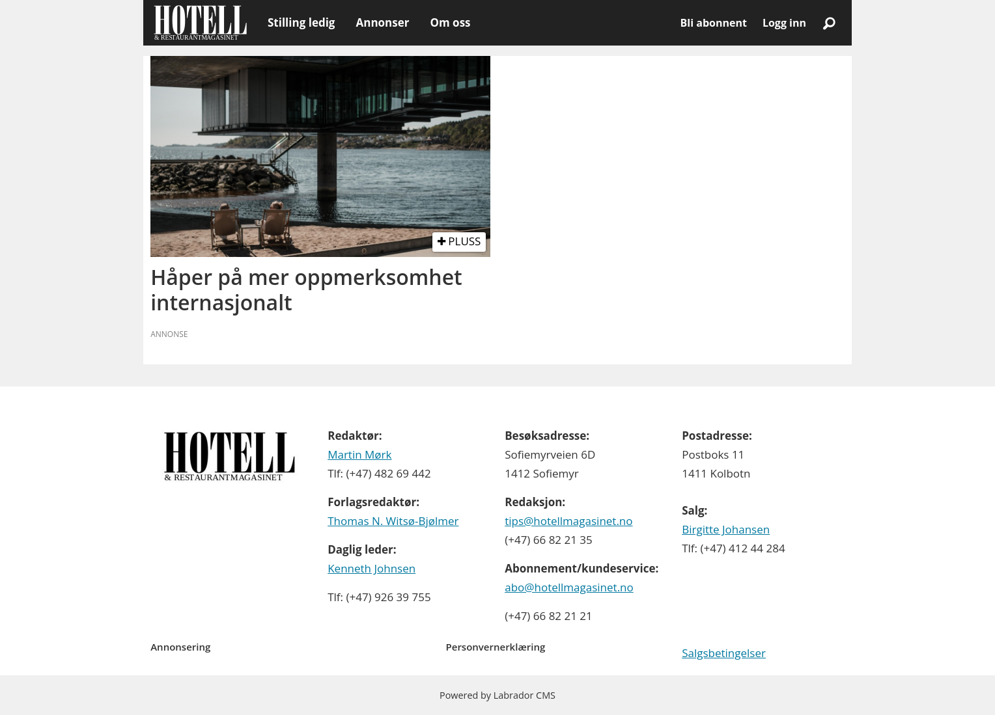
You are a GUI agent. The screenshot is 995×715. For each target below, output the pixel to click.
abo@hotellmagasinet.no (569, 587)
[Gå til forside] (200, 22)
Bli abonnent (713, 23)
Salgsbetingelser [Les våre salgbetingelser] (724, 652)
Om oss (450, 22)
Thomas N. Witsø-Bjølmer (393, 520)
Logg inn (784, 23)
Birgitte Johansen (726, 529)
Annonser (382, 22)
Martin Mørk (359, 454)
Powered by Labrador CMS (497, 695)
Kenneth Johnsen (371, 568)
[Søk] (829, 23)
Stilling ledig (301, 22)
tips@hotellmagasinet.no (568, 520)
